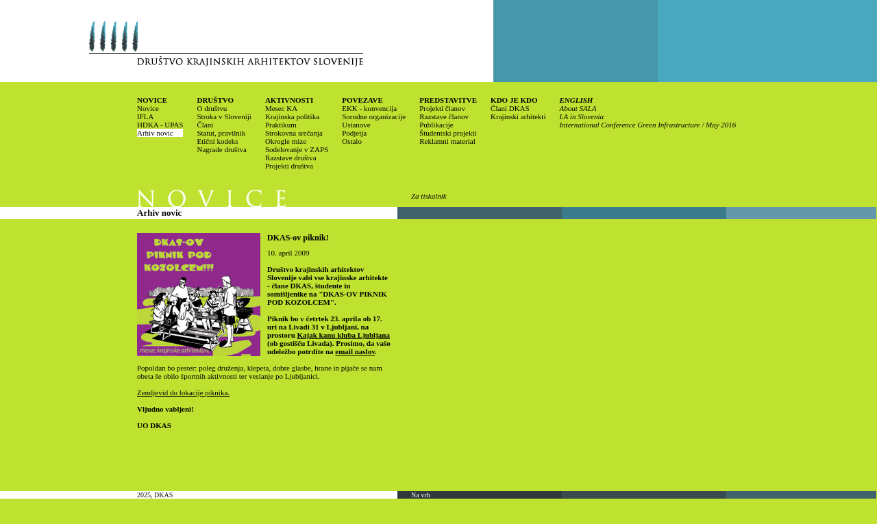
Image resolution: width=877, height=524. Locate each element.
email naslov (355, 351)
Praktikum (281, 125)
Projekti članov (442, 108)
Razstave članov (444, 116)
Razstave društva (291, 157)
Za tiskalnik (429, 196)
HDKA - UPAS (160, 125)
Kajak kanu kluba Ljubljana (343, 335)
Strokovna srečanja (294, 133)
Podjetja (354, 133)
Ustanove (356, 125)
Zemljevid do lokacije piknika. (183, 392)
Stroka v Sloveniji (224, 116)
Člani (205, 125)
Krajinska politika (292, 116)
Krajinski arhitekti (518, 116)
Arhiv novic (155, 133)
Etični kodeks (217, 141)
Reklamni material (447, 141)
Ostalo (352, 141)
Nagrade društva (221, 149)
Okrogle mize (285, 141)
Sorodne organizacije (374, 116)
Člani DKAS (510, 108)
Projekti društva (289, 166)
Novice (148, 108)
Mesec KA (281, 108)
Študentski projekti (447, 133)
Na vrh (420, 495)
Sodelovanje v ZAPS (296, 149)
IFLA (145, 116)
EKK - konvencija (369, 108)
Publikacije (436, 125)
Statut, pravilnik (221, 133)
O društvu (212, 108)
